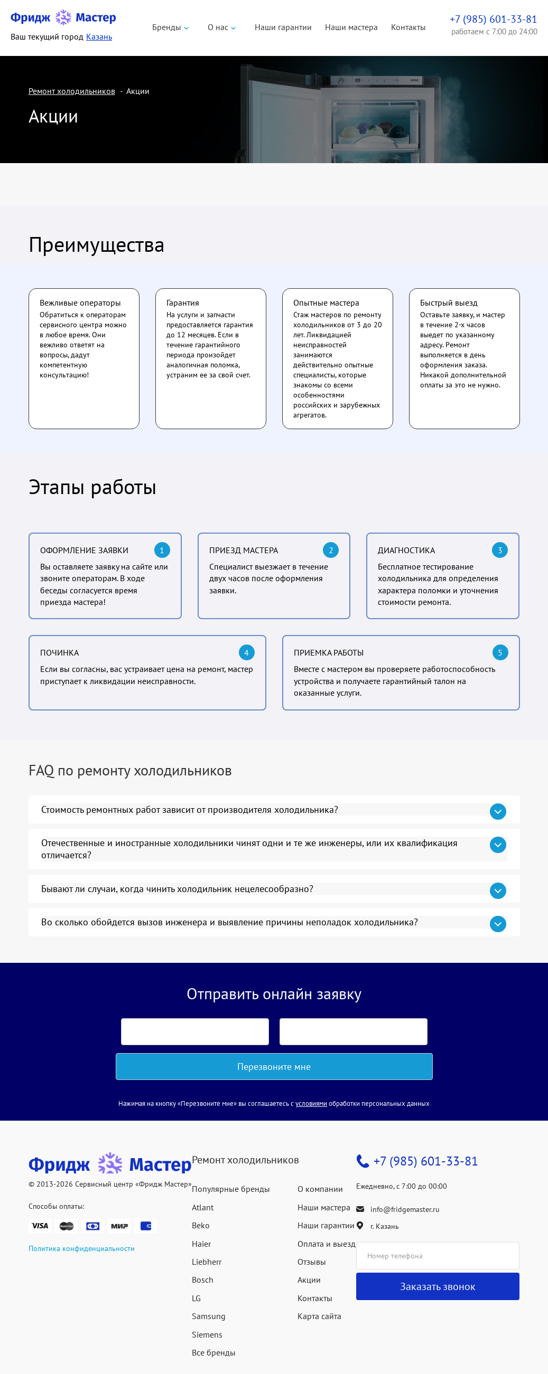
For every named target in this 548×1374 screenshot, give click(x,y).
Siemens (207, 1334)
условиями (311, 1103)
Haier (201, 1243)
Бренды (166, 27)
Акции (309, 1279)
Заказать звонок (438, 1286)
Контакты (408, 27)
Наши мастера (351, 27)
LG (196, 1298)
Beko (201, 1225)
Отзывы (312, 1261)
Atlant (202, 1207)
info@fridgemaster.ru (405, 1209)
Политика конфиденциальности (82, 1248)
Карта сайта (319, 1316)
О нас (218, 27)
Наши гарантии (283, 27)
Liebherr (206, 1261)
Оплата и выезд (327, 1243)
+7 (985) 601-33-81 (426, 1161)
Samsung (209, 1316)
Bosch (202, 1279)
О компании (320, 1188)
